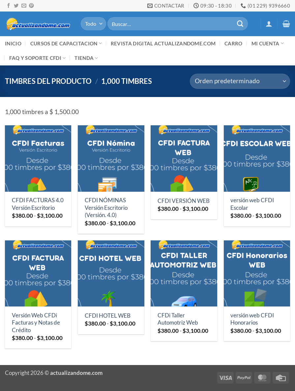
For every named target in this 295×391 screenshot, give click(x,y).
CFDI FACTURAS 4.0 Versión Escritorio (38, 204)
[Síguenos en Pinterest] (31, 6)
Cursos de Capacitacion (66, 43)
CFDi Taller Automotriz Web (178, 319)
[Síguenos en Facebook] (8, 6)
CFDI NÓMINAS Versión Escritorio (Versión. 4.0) (106, 207)
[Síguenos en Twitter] (16, 6)
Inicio (13, 43)
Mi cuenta (267, 43)
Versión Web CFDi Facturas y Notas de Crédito (36, 322)
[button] (269, 23)
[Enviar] (240, 23)
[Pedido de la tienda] (240, 81)
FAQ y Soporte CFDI (37, 58)
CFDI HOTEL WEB (108, 315)
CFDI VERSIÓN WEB (184, 200)
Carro (233, 43)
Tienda (86, 58)
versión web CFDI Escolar (252, 204)
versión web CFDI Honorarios (252, 319)
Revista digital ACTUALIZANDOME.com (163, 43)
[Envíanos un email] (23, 6)
